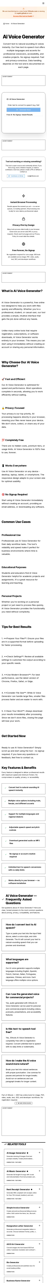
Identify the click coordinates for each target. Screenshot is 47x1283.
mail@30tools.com (33, 176)
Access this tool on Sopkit (23, 16)
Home (7, 23)
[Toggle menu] (43, 3)
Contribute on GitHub (15, 176)
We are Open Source (23, 1103)
